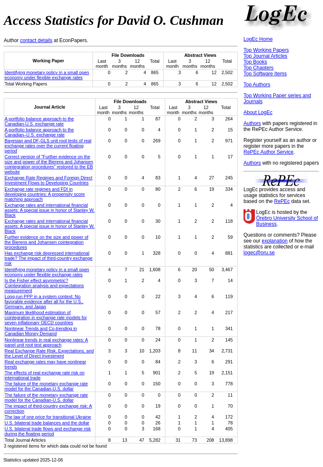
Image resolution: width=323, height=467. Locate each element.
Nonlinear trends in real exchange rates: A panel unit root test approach (46, 342)
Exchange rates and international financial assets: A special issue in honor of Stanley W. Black (50, 210)
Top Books (255, 62)
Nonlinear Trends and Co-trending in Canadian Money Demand (41, 331)
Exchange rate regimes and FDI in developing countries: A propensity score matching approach (45, 194)
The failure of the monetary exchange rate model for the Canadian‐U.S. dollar (46, 397)
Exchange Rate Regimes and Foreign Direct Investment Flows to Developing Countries (49, 180)
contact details (36, 40)
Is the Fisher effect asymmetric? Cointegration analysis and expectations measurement (44, 285)
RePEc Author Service (269, 152)
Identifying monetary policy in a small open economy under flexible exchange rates (47, 75)
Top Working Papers (266, 50)
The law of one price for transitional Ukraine (48, 416)
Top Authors (257, 85)
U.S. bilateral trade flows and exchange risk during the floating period (48, 431)
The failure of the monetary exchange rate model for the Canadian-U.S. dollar (46, 386)
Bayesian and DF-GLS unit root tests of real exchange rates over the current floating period (48, 145)
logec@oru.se (259, 253)
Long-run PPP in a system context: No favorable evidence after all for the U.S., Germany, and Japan (44, 301)
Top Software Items (265, 74)
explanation (274, 241)
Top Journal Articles (265, 56)
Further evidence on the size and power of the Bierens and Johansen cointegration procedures (46, 242)
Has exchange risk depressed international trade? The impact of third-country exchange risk (49, 258)
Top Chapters (258, 68)
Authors (252, 123)
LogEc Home (258, 39)
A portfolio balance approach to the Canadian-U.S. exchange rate (39, 121)
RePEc (282, 201)
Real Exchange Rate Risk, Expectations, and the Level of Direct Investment (49, 353)
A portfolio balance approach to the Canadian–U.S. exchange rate (39, 132)
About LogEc (258, 112)
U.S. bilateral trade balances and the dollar (47, 422)
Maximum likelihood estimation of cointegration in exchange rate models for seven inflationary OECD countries (46, 317)
